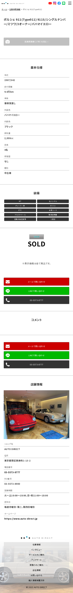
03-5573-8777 (36, 300)
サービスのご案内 (36, 554)
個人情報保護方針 (37, 580)
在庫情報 (37, 544)
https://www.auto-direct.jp (21, 518)
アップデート (36, 559)
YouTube (50, 3)
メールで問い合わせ (36, 281)
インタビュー (36, 549)
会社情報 (37, 570)
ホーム (4, 9)
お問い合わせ (37, 575)
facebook (59, 3)
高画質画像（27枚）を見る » (36, 41)
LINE (63, 3)
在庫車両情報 (14, 9)
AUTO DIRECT (13, 3)
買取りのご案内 (36, 565)
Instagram (54, 3)
